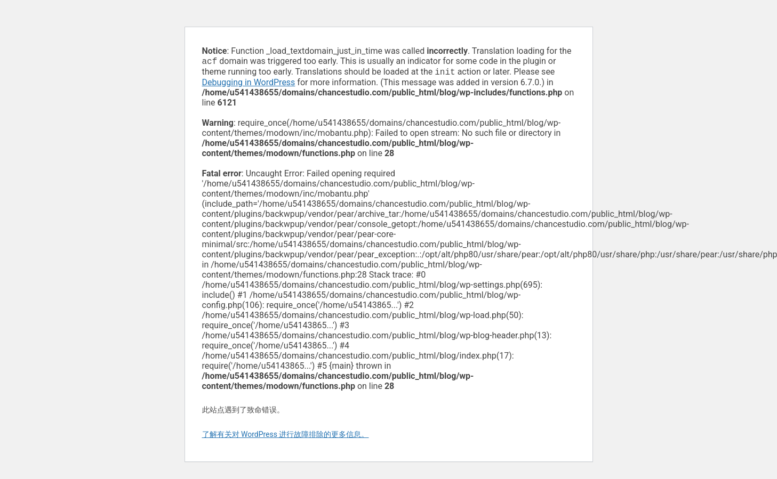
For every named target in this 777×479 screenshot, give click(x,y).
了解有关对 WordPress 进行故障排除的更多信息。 (285, 436)
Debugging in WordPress (248, 84)
